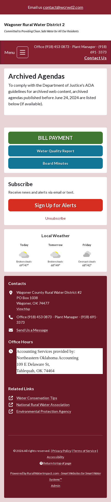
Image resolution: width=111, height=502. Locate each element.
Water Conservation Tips (36, 398)
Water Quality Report (55, 151)
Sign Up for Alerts (55, 205)
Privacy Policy (61, 451)
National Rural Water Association (43, 404)
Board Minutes (55, 163)
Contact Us (95, 57)
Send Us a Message (32, 330)
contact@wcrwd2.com (63, 7)
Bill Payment (55, 138)
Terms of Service (84, 451)
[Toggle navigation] (22, 52)
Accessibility (55, 457)
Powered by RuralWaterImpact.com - (55, 476)
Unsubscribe (55, 218)
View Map (23, 309)
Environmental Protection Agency (43, 411)
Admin (55, 486)
